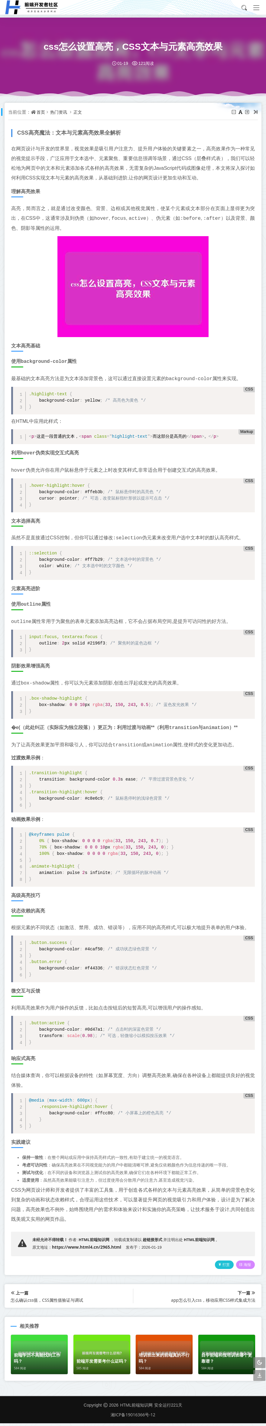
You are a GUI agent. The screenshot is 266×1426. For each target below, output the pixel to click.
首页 (43, 112)
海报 (242, 1267)
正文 (83, 112)
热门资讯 (63, 112)
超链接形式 (155, 1239)
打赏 (219, 1267)
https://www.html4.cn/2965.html (89, 1247)
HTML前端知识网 (96, 1239)
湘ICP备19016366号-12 (133, 1417)
